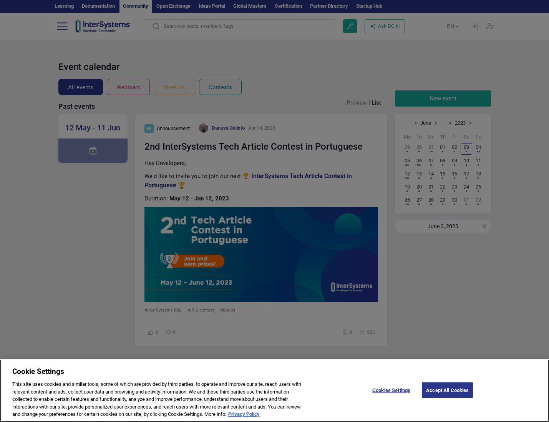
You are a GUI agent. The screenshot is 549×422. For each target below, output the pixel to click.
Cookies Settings (391, 395)
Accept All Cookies (447, 395)
